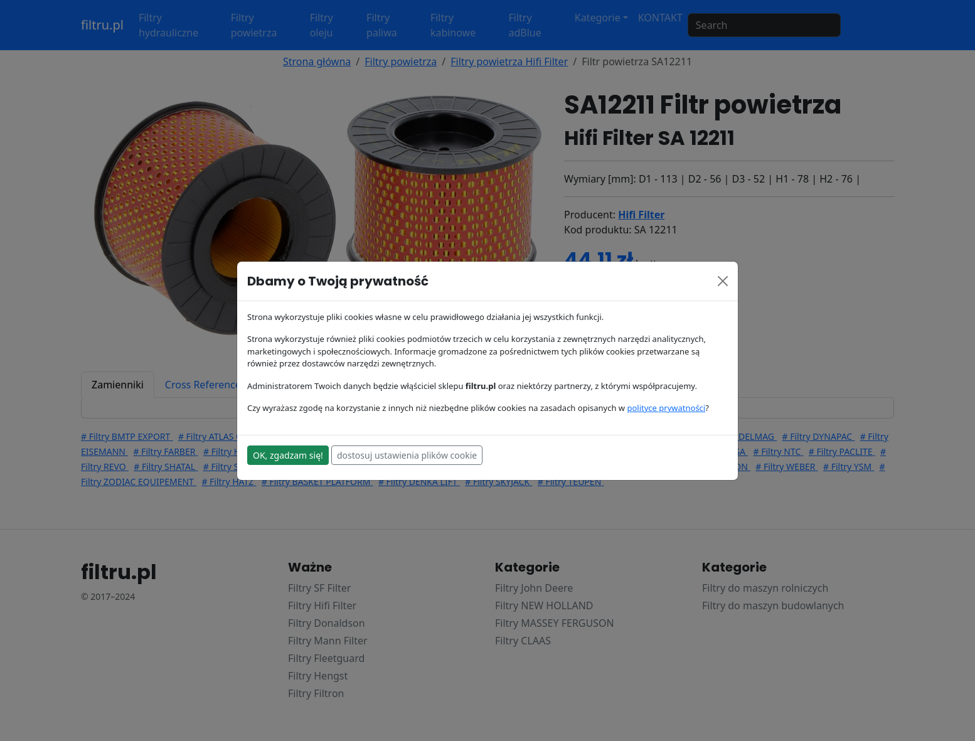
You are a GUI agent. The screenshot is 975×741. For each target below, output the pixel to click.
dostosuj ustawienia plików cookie (407, 455)
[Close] (723, 281)
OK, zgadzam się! (288, 455)
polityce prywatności (666, 407)
